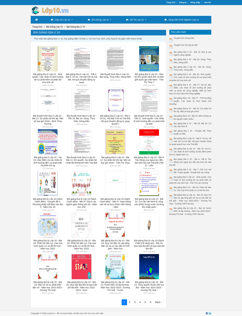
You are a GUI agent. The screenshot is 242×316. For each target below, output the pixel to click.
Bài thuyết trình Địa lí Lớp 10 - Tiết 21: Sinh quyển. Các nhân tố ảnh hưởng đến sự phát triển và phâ (149, 120)
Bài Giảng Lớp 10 (98, 20)
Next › (158, 302)
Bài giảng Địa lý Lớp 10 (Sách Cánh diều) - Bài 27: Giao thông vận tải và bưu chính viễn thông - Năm (115, 203)
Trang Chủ (170, 2)
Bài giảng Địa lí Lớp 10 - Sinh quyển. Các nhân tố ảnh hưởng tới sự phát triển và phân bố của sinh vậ (47, 78)
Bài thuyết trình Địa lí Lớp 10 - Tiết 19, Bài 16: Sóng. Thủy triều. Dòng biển (81, 118)
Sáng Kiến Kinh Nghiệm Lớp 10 (182, 20)
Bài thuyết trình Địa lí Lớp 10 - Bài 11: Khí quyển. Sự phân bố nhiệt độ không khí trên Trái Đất (81, 160)
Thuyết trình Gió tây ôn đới (186, 45)
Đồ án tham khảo (64, 313)
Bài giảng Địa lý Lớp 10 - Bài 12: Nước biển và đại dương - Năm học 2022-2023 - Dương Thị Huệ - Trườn (115, 286)
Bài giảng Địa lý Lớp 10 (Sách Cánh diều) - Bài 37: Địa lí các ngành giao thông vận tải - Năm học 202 (81, 203)
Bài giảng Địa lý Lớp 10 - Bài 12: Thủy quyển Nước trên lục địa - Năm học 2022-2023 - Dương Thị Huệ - (149, 286)
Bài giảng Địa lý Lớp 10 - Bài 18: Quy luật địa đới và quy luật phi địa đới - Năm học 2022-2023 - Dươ (81, 286)
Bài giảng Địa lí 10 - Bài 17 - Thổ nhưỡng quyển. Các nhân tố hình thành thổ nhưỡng (190, 101)
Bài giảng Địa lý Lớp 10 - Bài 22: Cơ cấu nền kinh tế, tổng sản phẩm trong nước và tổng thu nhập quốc (149, 203)
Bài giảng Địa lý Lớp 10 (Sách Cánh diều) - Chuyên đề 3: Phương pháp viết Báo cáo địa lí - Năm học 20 (48, 203)
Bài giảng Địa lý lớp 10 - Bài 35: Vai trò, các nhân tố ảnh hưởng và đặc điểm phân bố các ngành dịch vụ (190, 152)
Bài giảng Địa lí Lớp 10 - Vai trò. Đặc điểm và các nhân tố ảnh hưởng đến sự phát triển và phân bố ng (47, 161)
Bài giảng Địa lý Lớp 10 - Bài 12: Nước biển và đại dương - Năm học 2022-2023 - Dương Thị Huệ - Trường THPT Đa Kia (190, 211)
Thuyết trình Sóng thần (184, 38)
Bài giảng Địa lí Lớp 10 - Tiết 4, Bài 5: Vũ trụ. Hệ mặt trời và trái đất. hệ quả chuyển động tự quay (81, 78)
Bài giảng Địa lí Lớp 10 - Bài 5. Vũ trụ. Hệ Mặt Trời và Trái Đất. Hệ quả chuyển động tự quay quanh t (115, 120)
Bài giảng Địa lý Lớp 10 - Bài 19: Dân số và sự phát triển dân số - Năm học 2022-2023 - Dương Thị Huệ (48, 286)
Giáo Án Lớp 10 (60, 20)
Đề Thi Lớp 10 (135, 20)
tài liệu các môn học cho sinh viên (88, 313)
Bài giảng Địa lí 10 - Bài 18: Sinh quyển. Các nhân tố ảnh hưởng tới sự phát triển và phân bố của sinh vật (190, 77)
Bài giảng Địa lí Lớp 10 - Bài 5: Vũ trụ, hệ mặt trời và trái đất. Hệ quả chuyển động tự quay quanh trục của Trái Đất (190, 141)
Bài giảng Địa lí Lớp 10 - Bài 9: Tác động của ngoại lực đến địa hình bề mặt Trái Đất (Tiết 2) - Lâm (149, 161)
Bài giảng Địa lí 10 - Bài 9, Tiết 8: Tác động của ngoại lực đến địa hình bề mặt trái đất (190, 162)
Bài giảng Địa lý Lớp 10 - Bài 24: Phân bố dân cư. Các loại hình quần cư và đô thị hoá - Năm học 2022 (47, 244)
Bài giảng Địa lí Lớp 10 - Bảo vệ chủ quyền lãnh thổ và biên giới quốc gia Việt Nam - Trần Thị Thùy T (149, 78)
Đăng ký (183, 2)
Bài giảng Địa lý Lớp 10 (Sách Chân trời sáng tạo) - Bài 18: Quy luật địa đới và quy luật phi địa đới (149, 244)
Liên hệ (207, 2)
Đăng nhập (195, 2)
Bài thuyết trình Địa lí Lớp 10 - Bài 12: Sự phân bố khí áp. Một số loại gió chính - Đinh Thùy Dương (47, 120)
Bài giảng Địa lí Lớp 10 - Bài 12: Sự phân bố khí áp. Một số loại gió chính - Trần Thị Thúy (115, 160)
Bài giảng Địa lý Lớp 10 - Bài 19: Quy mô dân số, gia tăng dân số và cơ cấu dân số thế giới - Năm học (115, 244)
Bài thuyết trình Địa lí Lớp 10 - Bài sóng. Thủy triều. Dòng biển (115, 75)
